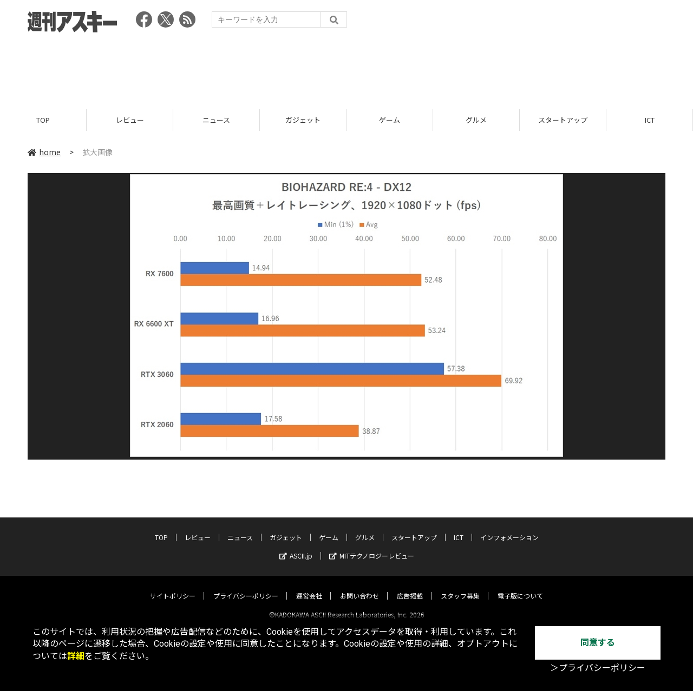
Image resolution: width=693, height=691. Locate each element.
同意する (597, 642)
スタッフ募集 (460, 587)
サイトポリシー (172, 587)
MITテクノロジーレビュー (371, 547)
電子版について (520, 587)
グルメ (476, 120)
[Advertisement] (346, 67)
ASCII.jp (295, 547)
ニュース (216, 120)
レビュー (130, 120)
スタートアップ (562, 120)
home (44, 152)
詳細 (75, 656)
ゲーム (389, 120)
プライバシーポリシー (245, 587)
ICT (650, 120)
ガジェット (303, 120)
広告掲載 (410, 587)
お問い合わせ (359, 587)
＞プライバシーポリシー (597, 668)
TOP (43, 120)
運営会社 (309, 587)
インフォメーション (509, 528)
